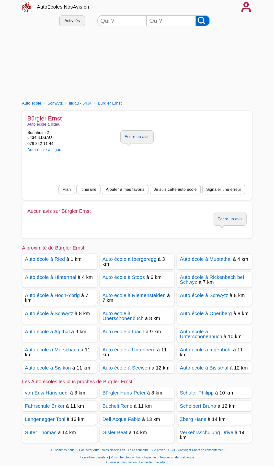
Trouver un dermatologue (177, 457)
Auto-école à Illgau (44, 150)
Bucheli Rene (118, 406)
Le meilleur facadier (153, 462)
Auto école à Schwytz (204, 295)
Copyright (184, 450)
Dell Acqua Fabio (122, 419)
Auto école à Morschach (52, 349)
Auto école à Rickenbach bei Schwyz (212, 280)
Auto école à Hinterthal (50, 277)
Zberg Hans (193, 419)
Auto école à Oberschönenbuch (123, 316)
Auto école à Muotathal (206, 259)
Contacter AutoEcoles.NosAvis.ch (102, 450)
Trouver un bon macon (121, 462)
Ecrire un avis (137, 137)
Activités (72, 21)
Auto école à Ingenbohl (206, 349)
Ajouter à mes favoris (125, 189)
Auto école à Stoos (124, 277)
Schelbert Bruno (198, 406)
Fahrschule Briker (45, 406)
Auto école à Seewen (126, 367)
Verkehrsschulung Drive (206, 432)
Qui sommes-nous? (62, 450)
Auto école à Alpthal (47, 331)
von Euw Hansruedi (47, 392)
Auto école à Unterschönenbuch (201, 334)
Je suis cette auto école (175, 189)
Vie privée (158, 450)
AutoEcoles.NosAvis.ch (63, 7)
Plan (67, 189)
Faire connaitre (138, 450)
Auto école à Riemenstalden (134, 295)
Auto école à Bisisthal (204, 367)
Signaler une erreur (223, 189)
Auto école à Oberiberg (206, 313)
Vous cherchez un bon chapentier (134, 457)
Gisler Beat (115, 432)
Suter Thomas (41, 432)
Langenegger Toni (45, 419)
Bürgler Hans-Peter (124, 392)
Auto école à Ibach (123, 331)
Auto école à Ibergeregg (130, 259)
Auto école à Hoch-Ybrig (52, 295)
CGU (171, 450)
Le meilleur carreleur (94, 457)
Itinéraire (88, 189)
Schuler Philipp (197, 392)
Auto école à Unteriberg (129, 349)
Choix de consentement (208, 450)
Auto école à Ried (45, 259)
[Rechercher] (202, 20)
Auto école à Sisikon (48, 367)
